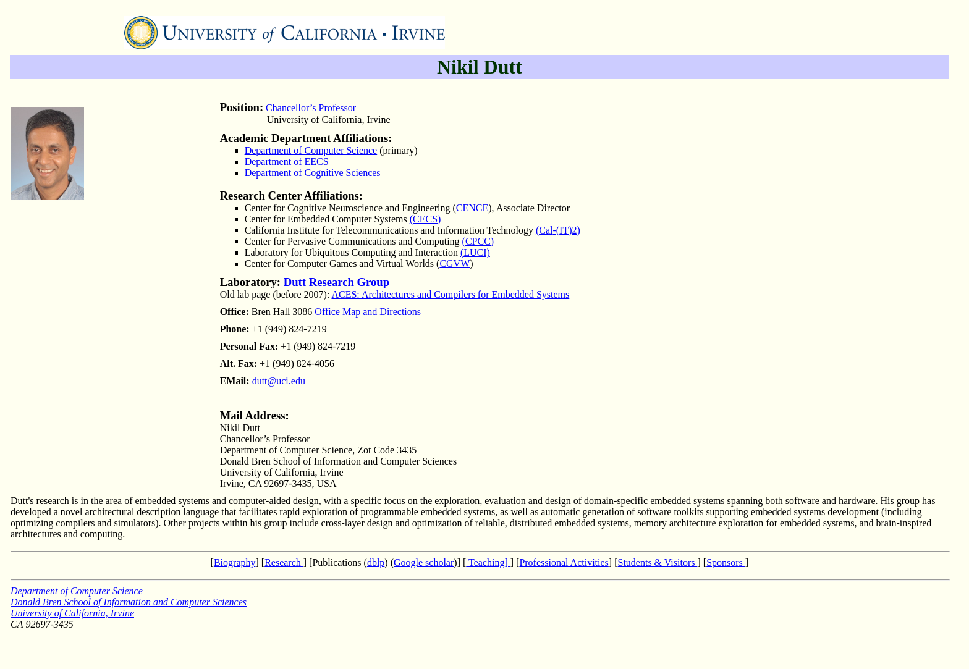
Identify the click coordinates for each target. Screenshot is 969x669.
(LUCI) (475, 252)
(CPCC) (478, 241)
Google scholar (424, 562)
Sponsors (725, 562)
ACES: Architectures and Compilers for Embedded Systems (450, 294)
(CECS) (425, 219)
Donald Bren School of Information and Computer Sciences (129, 602)
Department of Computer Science (311, 150)
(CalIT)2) (558, 230)
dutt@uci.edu (278, 381)
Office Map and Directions (368, 311)
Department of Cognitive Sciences (313, 172)
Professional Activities (563, 562)
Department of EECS (287, 161)
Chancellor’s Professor (311, 108)
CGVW (454, 263)
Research (283, 562)
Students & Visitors (657, 562)
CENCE (472, 208)
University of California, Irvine (72, 613)
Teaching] (488, 562)
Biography (235, 562)
